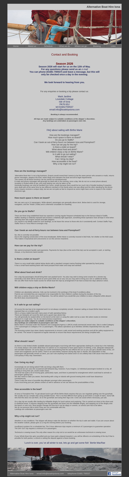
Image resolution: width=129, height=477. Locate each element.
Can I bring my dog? (64, 159)
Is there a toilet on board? (64, 147)
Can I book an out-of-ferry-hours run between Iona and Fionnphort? (64, 142)
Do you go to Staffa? (64, 140)
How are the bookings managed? (64, 135)
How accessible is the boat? (64, 161)
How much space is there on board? (64, 137)
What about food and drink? (64, 149)
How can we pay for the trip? (64, 145)
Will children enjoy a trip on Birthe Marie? (64, 152)
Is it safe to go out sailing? (64, 154)
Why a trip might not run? (64, 164)
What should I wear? (64, 157)
